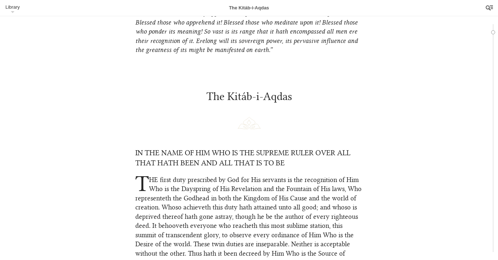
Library (12, 7)
